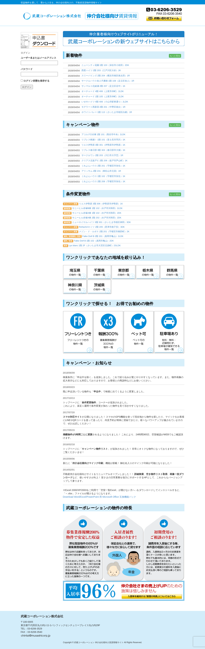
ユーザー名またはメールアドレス (38, 57)
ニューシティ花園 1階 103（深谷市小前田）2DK (105, 65)
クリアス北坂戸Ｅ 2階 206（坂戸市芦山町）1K (104, 160)
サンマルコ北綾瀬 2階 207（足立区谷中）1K (103, 86)
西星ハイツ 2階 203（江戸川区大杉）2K (101, 70)
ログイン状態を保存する (36, 80)
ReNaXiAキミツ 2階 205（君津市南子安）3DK (102, 227)
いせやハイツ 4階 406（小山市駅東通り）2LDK (104, 101)
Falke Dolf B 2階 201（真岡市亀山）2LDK (102, 236)
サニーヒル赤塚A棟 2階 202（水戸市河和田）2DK (96, 217)
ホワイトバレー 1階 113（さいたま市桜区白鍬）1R (106, 112)
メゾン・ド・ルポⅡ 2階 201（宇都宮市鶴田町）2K (104, 231)
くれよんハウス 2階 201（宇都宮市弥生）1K (103, 165)
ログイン (27, 87)
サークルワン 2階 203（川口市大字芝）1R (102, 155)
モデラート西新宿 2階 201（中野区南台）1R (103, 107)
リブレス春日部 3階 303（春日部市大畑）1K (103, 150)
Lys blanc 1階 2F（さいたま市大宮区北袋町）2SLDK (95, 245)
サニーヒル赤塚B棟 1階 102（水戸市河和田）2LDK (97, 208)
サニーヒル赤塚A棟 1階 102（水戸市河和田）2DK (96, 213)
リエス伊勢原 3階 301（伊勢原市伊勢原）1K (103, 145)
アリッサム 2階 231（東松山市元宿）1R (101, 171)
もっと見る (175, 56)
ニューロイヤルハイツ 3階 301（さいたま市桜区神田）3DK (101, 222)
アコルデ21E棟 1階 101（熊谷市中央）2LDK (103, 134)
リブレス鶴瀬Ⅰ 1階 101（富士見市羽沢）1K (103, 139)
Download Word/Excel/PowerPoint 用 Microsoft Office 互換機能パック (99, 496)
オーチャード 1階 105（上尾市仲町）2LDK (102, 96)
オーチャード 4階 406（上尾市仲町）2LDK (102, 91)
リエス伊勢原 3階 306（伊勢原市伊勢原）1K (101, 203)
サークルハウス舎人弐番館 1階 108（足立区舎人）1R (107, 81)
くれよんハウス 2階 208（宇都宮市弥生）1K (103, 181)
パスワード (27, 69)
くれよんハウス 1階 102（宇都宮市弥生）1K (103, 176)
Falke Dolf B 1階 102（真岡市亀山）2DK (94, 240)
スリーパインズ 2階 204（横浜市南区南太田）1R (105, 75)
